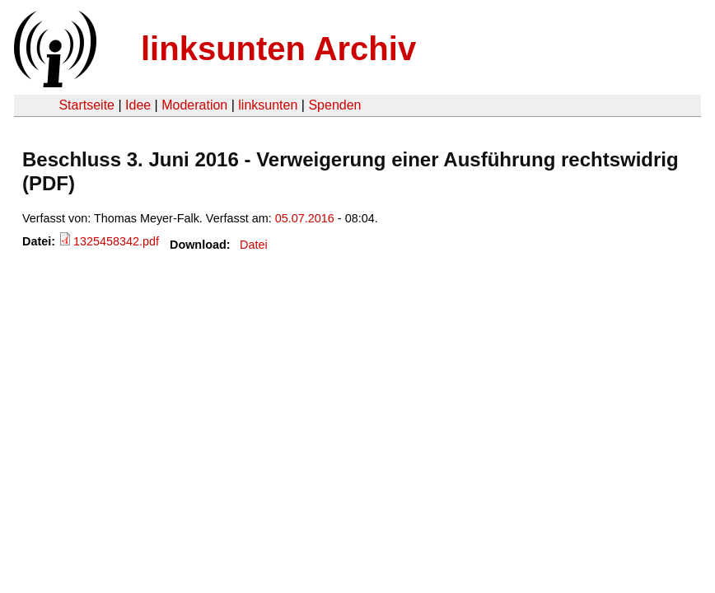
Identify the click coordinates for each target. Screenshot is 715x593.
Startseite (86, 105)
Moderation (194, 105)
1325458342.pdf (116, 241)
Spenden (334, 105)
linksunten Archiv (278, 48)
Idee (138, 105)
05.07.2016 (304, 218)
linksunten (267, 105)
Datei (254, 244)
